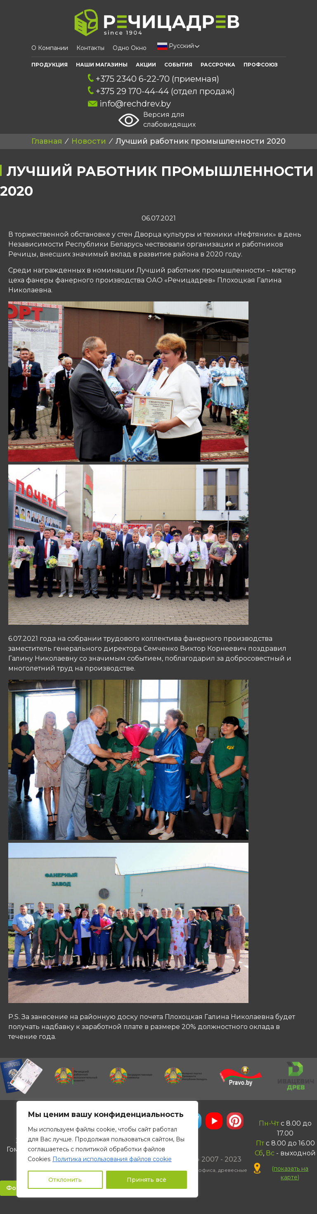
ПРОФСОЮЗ (261, 65)
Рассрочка (218, 65)
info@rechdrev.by (129, 104)
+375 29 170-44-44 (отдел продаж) (161, 91)
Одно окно (130, 48)
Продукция (49, 65)
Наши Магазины (102, 65)
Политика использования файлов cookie (112, 1159)
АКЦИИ (146, 65)
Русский (175, 46)
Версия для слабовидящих (157, 120)
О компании (49, 48)
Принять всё (146, 1179)
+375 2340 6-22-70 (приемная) (153, 79)
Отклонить (65, 1179)
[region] (107, 1149)
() (281, 1172)
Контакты (90, 48)
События (178, 65)
